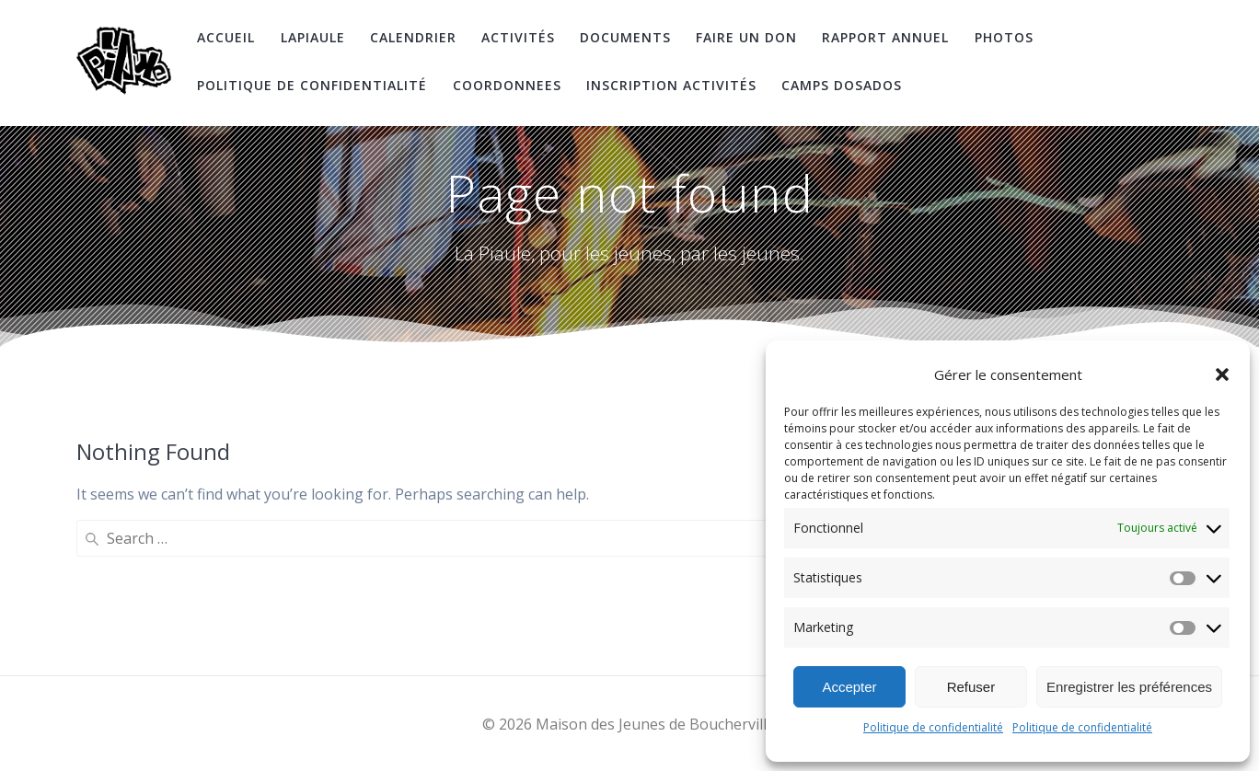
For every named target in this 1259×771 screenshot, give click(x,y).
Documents (625, 37)
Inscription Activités (671, 85)
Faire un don (746, 37)
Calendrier (413, 37)
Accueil (226, 37)
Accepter (849, 687)
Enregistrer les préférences (1129, 687)
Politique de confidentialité (933, 727)
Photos (1004, 37)
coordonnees (507, 85)
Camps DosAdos (841, 85)
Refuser (971, 687)
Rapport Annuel (885, 37)
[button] (1222, 374)
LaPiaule (313, 37)
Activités (518, 37)
